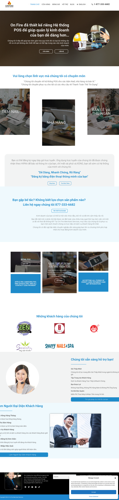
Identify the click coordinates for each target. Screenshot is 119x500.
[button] (115, 478)
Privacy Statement (93, 496)
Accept (93, 492)
